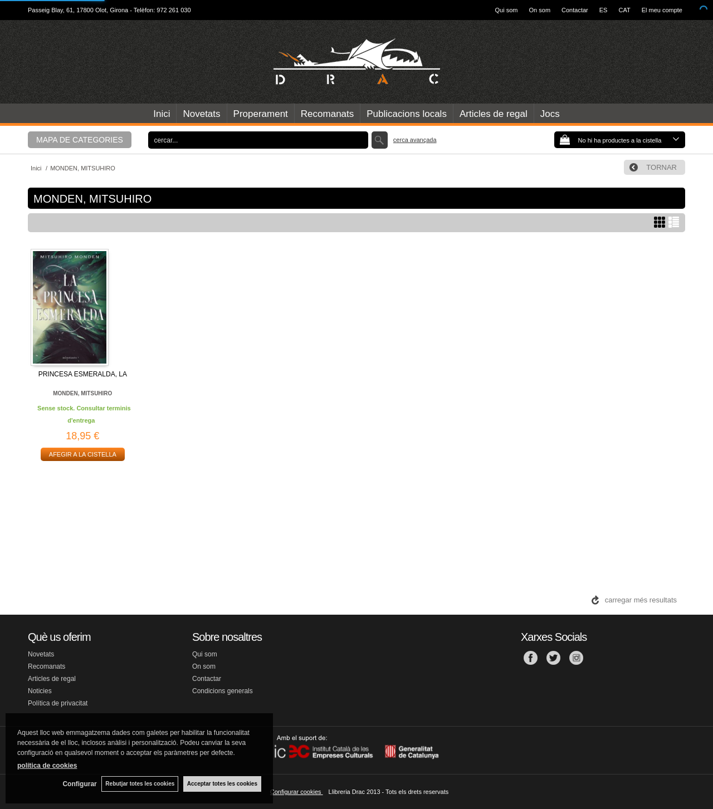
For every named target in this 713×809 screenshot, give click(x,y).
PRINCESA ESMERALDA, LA (82, 374)
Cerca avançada (415, 139)
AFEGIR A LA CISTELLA (82, 454)
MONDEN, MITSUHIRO (82, 393)
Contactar (574, 10)
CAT (624, 10)
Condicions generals (222, 691)
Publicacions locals (407, 114)
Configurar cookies (296, 791)
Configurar (78, 784)
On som (540, 10)
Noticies (40, 691)
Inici (161, 114)
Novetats (201, 114)
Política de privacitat (57, 703)
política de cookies (47, 765)
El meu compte (662, 10)
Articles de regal (494, 114)
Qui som (506, 10)
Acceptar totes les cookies (222, 784)
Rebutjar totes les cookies (139, 784)
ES (603, 10)
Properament (260, 114)
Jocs (550, 114)
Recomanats (327, 114)
